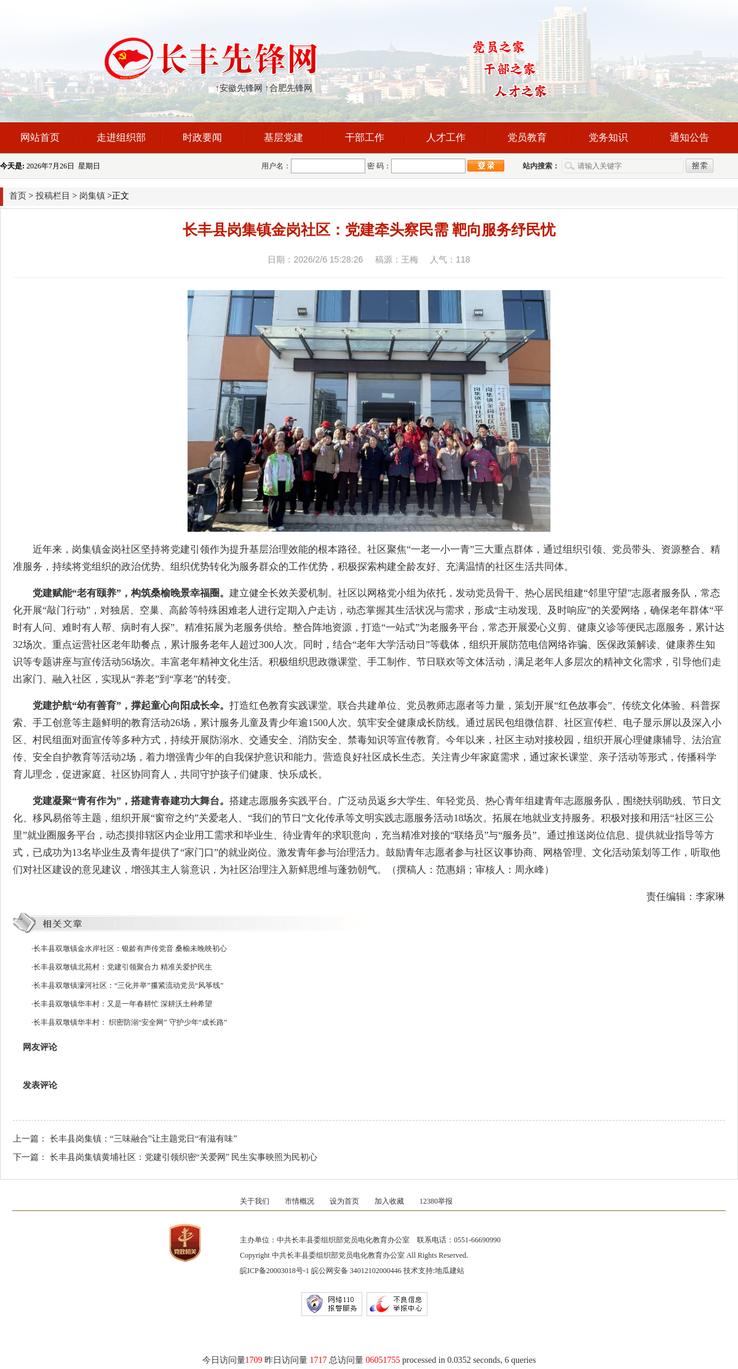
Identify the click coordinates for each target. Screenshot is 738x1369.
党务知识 (608, 137)
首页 (17, 195)
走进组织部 (121, 137)
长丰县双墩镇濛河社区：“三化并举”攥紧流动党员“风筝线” (128, 985)
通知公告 (689, 137)
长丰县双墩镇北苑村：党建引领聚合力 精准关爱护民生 (122, 967)
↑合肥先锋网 (288, 88)
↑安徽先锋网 (239, 88)
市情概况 (299, 1201)
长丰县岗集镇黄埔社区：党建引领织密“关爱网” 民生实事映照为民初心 (184, 1157)
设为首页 (344, 1201)
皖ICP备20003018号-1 (274, 1270)
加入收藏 (389, 1201)
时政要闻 (202, 137)
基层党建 (283, 137)
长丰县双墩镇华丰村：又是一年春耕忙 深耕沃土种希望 (122, 1004)
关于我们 (254, 1201)
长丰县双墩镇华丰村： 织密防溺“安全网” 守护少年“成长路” (130, 1022)
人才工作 (446, 137)
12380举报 (436, 1201)
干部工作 (364, 137)
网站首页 (40, 137)
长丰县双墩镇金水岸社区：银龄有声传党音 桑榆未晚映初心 (130, 948)
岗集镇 (92, 195)
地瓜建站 (449, 1270)
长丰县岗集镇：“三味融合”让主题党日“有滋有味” (143, 1138)
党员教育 (527, 137)
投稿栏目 (53, 195)
